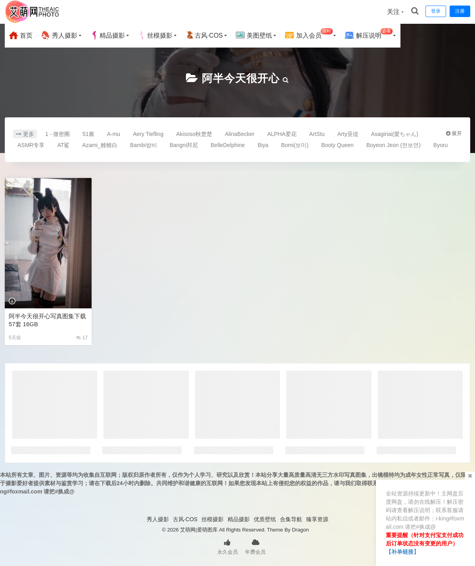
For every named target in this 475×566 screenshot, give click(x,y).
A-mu (113, 134)
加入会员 (309, 34)
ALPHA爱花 (282, 134)
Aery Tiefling (148, 134)
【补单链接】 (402, 552)
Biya (263, 145)
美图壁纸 (254, 35)
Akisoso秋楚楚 (194, 134)
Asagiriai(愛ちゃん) (394, 134)
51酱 (88, 134)
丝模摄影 (155, 35)
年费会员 (255, 546)
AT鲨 (63, 145)
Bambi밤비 (143, 145)
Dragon (300, 530)
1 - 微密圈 (57, 134)
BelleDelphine (228, 145)
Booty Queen (337, 145)
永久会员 (227, 546)
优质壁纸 (265, 519)
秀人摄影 (58, 35)
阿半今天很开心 (240, 78)
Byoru (440, 145)
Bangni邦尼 (184, 145)
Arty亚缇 (347, 134)
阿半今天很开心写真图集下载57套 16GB (47, 320)
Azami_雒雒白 (99, 145)
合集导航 (291, 519)
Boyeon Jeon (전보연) (393, 145)
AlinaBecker (240, 134)
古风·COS (204, 35)
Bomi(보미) (294, 145)
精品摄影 (107, 35)
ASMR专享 (30, 145)
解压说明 (369, 34)
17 (82, 337)
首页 (21, 35)
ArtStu (317, 134)
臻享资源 (317, 519)
